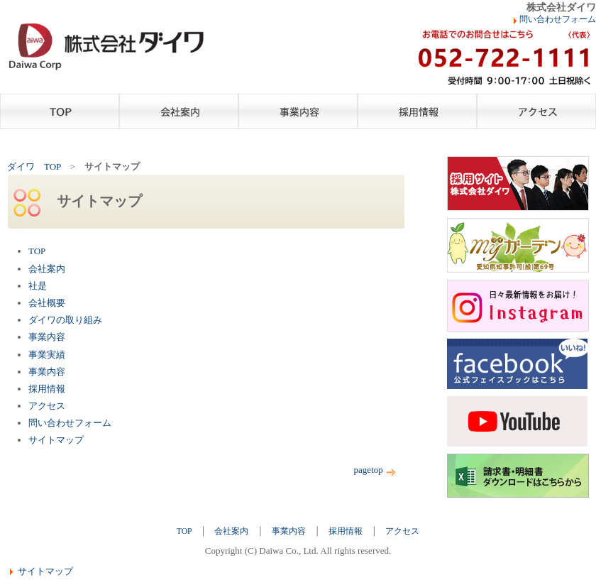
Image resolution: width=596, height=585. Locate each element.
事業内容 (298, 111)
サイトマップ (56, 439)
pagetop (375, 469)
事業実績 (46, 354)
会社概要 (46, 302)
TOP (59, 111)
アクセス (536, 111)
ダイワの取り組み (65, 320)
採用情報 (417, 111)
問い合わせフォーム (557, 19)
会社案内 (178, 111)
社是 (37, 285)
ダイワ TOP (34, 166)
